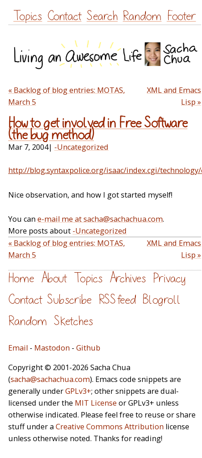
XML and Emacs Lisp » (174, 96)
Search (102, 16)
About (54, 278)
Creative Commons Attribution (110, 427)
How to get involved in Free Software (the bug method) (97, 129)
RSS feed (117, 300)
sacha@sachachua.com (50, 379)
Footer (181, 16)
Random (142, 16)
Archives (127, 278)
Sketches (73, 321)
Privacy (169, 278)
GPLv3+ (78, 391)
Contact (64, 16)
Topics (27, 16)
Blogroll (162, 300)
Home (21, 278)
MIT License (96, 403)
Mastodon (52, 348)
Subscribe (69, 300)
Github (88, 348)
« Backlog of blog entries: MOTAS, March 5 (66, 96)
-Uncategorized (81, 147)
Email (18, 348)
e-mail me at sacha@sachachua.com (100, 219)
